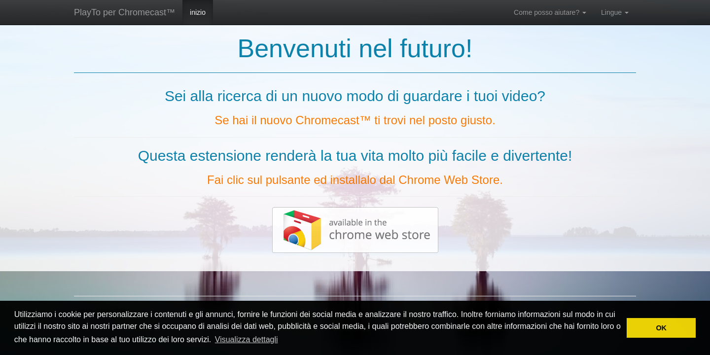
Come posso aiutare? (550, 12)
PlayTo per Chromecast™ (124, 12)
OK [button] (661, 328)
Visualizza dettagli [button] (246, 339)
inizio (198, 12)
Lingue (615, 12)
